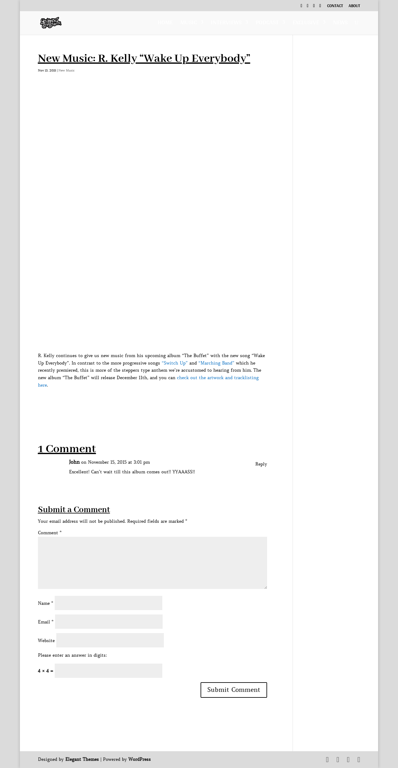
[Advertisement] (151, 403)
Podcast (267, 24)
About (354, 6)
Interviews (226, 24)
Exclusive (306, 24)
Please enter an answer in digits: (72, 655)
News (340, 24)
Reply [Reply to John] (261, 464)
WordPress (139, 759)
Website (46, 640)
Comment (50, 533)
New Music (66, 70)
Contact (335, 6)
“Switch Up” (175, 363)
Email (45, 622)
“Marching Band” (216, 363)
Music (188, 24)
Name (45, 603)
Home (165, 24)
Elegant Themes (82, 759)
